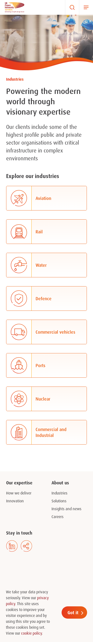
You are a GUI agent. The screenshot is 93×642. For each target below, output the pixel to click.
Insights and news (66, 508)
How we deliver (18, 493)
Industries (59, 493)
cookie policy (31, 633)
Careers (58, 516)
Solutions (59, 500)
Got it (73, 612)
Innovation (15, 500)
